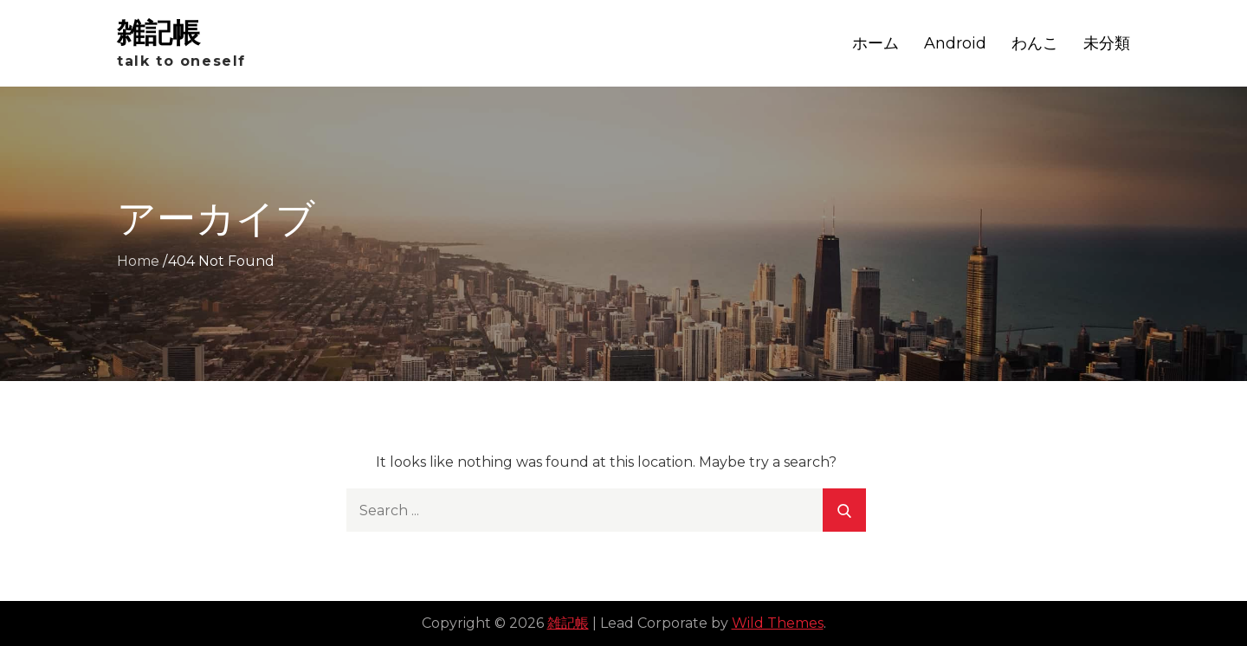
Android (955, 43)
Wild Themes (778, 623)
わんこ (1034, 43)
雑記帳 (158, 32)
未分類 (1106, 43)
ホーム (875, 43)
